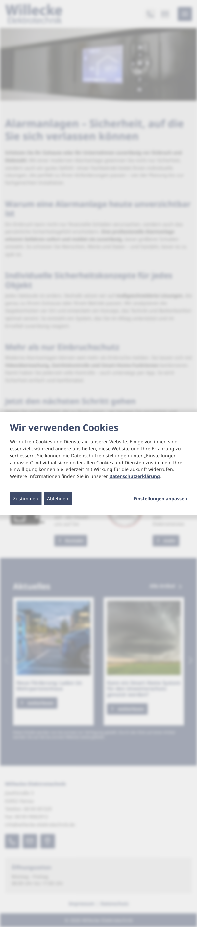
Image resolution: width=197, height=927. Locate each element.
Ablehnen (57, 498)
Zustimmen (25, 498)
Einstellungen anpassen (160, 498)
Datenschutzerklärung (134, 476)
